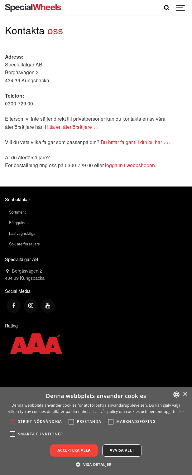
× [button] (185, 394)
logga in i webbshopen (130, 165)
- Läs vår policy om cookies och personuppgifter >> (137, 411)
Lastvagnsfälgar (23, 233)
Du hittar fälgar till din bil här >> (135, 141)
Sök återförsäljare (24, 244)
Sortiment (17, 212)
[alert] (96, 431)
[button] (96, 464)
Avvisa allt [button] (122, 450)
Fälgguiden (19, 222)
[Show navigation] (181, 8)
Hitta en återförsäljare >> (72, 126)
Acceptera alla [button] (74, 450)
